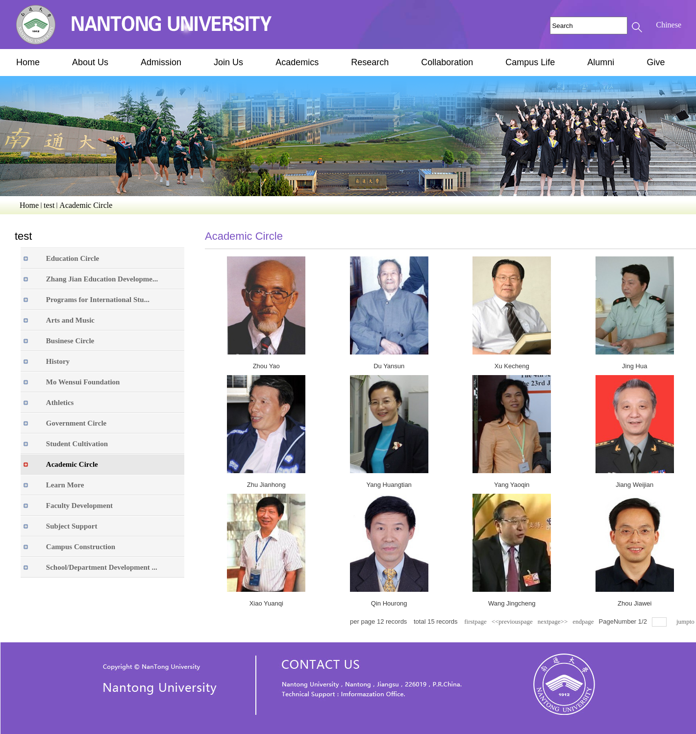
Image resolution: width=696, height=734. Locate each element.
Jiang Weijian (634, 484)
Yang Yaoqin (511, 484)
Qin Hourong (389, 603)
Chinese (668, 25)
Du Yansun (388, 366)
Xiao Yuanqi (266, 603)
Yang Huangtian (389, 484)
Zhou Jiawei (634, 603)
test (49, 205)
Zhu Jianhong (266, 484)
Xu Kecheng (512, 366)
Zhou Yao (266, 366)
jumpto (686, 621)
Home (29, 205)
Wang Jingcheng (511, 603)
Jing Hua (634, 366)
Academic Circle (85, 205)
